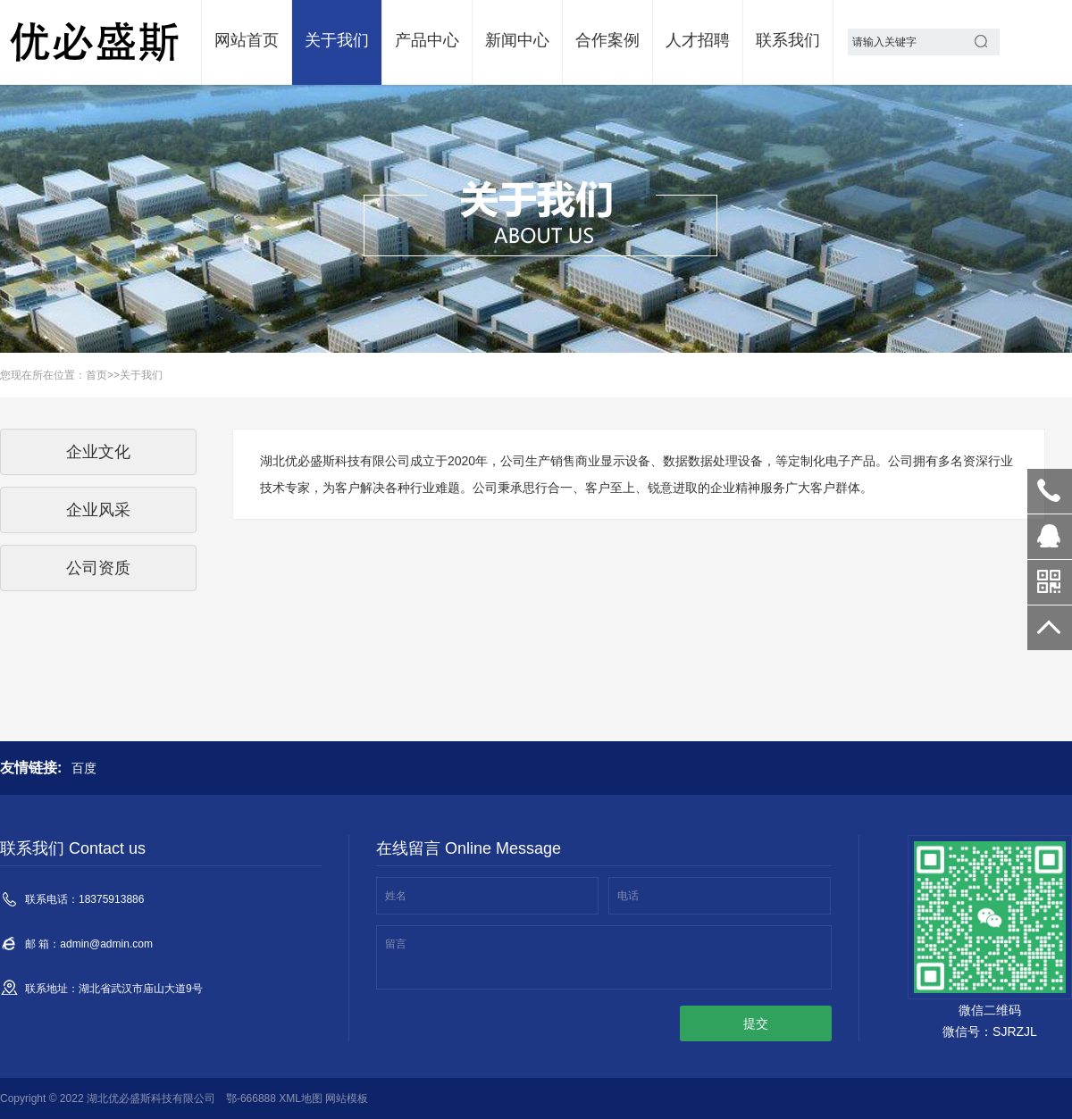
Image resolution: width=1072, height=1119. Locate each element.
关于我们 (337, 40)
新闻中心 (517, 40)
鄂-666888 (251, 1098)
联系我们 (788, 40)
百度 (83, 768)
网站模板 (346, 1098)
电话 (628, 895)
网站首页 (246, 40)
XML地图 (300, 1098)
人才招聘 (698, 40)
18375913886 (1049, 491)
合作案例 (607, 40)
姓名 (395, 895)
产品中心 (427, 40)
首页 (96, 375)
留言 (395, 944)
